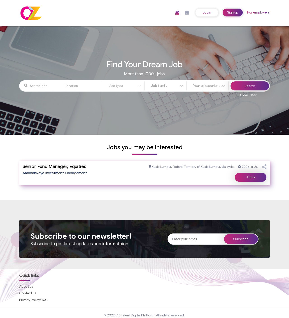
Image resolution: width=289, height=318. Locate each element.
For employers (258, 12)
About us (26, 286)
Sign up (232, 12)
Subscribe (241, 239)
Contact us (27, 293)
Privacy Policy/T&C (33, 300)
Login (207, 12)
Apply (250, 177)
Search (250, 86)
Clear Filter (248, 95)
